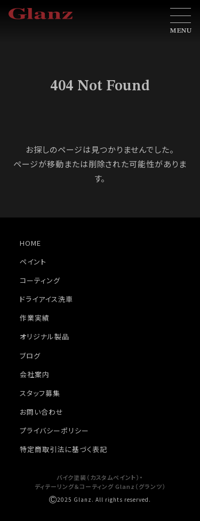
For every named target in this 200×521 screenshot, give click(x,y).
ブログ (30, 356)
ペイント (33, 261)
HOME (30, 243)
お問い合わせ (41, 412)
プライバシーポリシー (54, 430)
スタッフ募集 (40, 393)
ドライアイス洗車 (46, 299)
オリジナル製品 (44, 336)
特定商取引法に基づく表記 (63, 449)
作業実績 (35, 318)
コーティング (40, 280)
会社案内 (35, 374)
